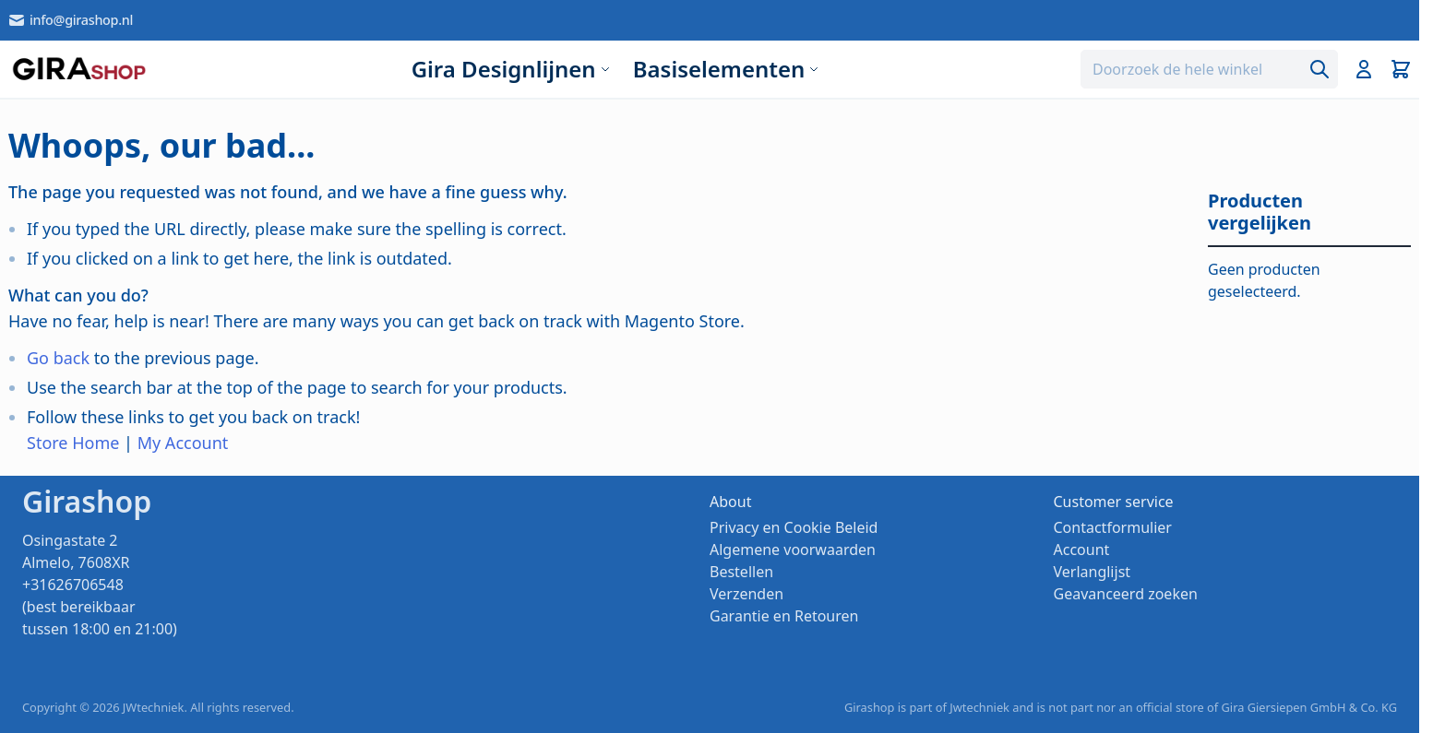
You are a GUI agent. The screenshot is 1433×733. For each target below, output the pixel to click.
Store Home (73, 443)
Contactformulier (1113, 527)
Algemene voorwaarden (793, 549)
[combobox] (1209, 69)
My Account (183, 443)
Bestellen (741, 572)
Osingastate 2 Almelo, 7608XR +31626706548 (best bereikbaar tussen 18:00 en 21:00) (99, 584)
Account (1082, 549)
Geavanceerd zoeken (1126, 594)
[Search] (1319, 69)
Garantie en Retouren (784, 616)
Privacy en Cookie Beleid (794, 527)
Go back (58, 358)
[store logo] (78, 69)
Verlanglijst (1092, 572)
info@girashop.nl (70, 20)
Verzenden (746, 594)
